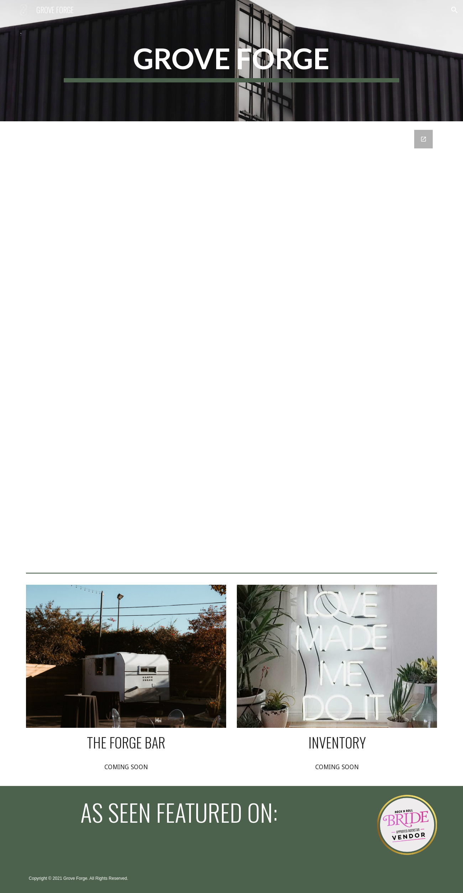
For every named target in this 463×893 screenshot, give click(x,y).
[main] (231, 60)
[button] (454, 10)
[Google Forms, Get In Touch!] (231, 345)
